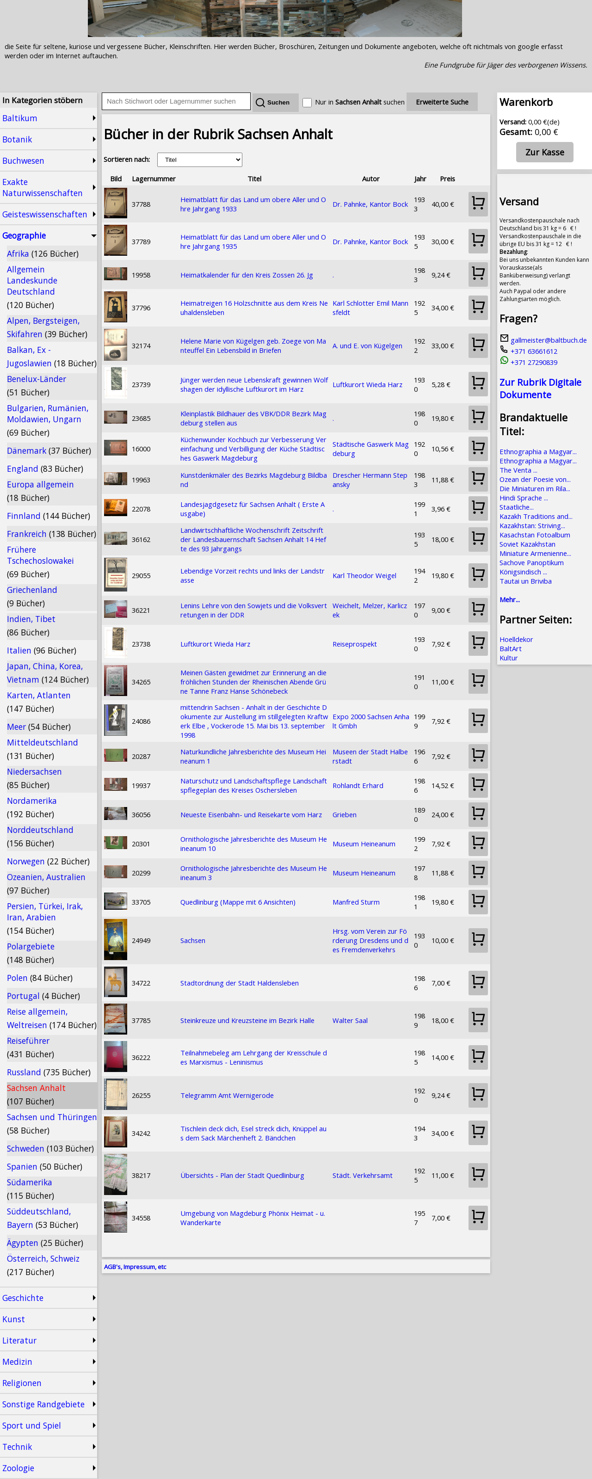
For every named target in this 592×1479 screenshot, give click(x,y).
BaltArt (511, 648)
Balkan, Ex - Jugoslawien (52, 356)
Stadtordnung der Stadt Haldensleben (239, 982)
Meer (39, 726)
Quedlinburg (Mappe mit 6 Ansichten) (238, 901)
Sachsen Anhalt (36, 1094)
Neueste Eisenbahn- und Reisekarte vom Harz (251, 814)
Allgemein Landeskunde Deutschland (32, 287)
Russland (49, 1072)
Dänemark (49, 450)
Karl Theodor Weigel (364, 575)
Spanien (44, 1166)
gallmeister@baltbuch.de (543, 340)
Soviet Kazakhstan (527, 543)
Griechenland (32, 596)
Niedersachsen (34, 778)
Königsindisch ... (523, 571)
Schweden (50, 1148)
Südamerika (30, 1189)
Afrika (43, 253)
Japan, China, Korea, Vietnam (48, 672)
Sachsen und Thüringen (52, 1123)
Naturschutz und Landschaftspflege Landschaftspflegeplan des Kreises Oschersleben (253, 785)
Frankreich (51, 533)
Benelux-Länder (36, 385)
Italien (41, 650)
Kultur (509, 657)
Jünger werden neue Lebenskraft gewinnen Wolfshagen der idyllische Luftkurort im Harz (254, 384)
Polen (40, 977)
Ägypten (45, 1242)
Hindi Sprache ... (524, 497)
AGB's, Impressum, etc (135, 1267)
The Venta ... (518, 470)
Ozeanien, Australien (46, 883)
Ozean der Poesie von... (535, 479)
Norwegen (48, 861)
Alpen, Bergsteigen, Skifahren (47, 327)
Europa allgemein (40, 491)
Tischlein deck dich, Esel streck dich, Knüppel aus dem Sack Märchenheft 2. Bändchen (253, 1133)
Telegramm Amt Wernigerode (227, 1095)
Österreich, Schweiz (43, 1265)
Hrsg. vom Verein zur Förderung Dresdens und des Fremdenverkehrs (370, 940)
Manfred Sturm (356, 901)
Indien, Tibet (31, 625)
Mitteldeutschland (42, 749)
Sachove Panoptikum (532, 562)
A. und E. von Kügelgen (367, 345)
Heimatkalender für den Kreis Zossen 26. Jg (246, 274)
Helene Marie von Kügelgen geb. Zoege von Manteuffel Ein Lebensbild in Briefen (253, 345)
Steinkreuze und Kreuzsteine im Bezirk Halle (247, 1020)
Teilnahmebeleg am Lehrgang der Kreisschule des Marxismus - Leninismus (253, 1057)
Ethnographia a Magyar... (538, 451)
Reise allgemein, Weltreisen (52, 1018)
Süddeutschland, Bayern (42, 1218)
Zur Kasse (544, 152)
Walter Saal (350, 1020)
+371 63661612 (528, 351)
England (45, 468)
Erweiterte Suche (442, 101)
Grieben (345, 814)
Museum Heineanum (364, 843)
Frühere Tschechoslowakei (40, 561)
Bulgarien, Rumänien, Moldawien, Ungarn (47, 420)
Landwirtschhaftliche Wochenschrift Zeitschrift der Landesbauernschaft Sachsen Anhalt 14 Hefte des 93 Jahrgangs (253, 539)
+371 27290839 (528, 362)
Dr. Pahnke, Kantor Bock (370, 204)
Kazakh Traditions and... (536, 516)
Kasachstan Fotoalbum (535, 534)
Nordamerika (32, 807)
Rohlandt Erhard (358, 785)
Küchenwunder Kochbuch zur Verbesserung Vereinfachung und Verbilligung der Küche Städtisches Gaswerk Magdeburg (253, 448)
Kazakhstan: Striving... (532, 525)
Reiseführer (30, 1047)
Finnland (48, 515)
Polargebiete (31, 953)
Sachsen (192, 940)
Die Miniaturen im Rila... (535, 488)
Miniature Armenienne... (535, 553)
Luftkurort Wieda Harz (367, 384)
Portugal (43, 995)
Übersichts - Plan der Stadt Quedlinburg (242, 1175)
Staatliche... (517, 506)
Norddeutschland (40, 836)
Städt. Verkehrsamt (363, 1175)
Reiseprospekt (355, 643)
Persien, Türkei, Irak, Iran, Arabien (45, 918)
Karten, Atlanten (39, 702)
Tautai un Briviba (526, 580)
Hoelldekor (516, 639)
